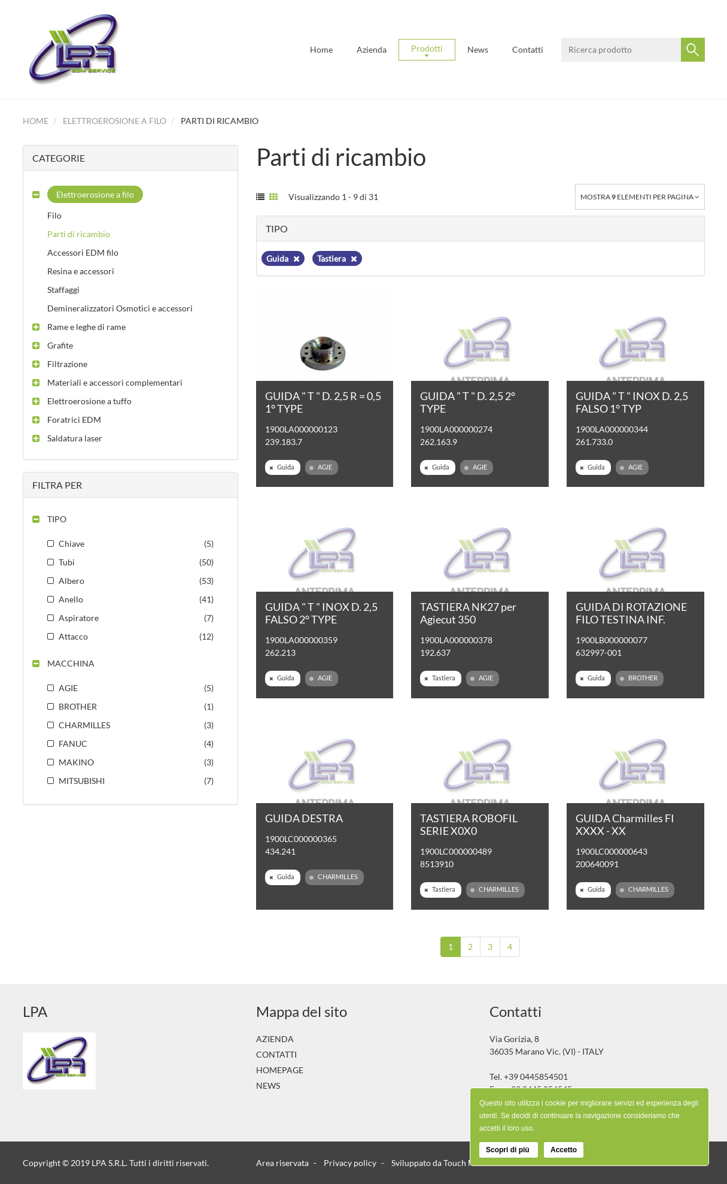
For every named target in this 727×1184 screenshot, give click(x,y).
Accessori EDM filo (82, 252)
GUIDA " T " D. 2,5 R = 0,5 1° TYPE (323, 402)
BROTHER (639, 678)
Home (321, 49)
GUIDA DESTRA (304, 818)
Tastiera (337, 258)
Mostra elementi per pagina (639, 196)
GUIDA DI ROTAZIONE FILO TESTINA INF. (631, 613)
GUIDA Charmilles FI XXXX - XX (625, 824)
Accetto (563, 1150)
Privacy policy (350, 1163)
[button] (87, 194)
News (477, 49)
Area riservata (282, 1163)
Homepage (279, 1070)
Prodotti (427, 50)
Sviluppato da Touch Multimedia (451, 1163)
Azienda (372, 49)
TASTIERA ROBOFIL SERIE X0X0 (469, 824)
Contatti (527, 49)
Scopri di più (508, 1150)
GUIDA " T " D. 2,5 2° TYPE (467, 402)
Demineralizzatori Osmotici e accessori (120, 308)
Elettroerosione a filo (114, 121)
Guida (283, 258)
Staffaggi (63, 289)
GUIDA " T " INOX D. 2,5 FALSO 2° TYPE (321, 613)
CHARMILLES (333, 876)
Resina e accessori (80, 271)
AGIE (320, 467)
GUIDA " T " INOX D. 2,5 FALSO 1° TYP (632, 402)
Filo (54, 215)
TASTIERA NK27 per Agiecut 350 (468, 613)
